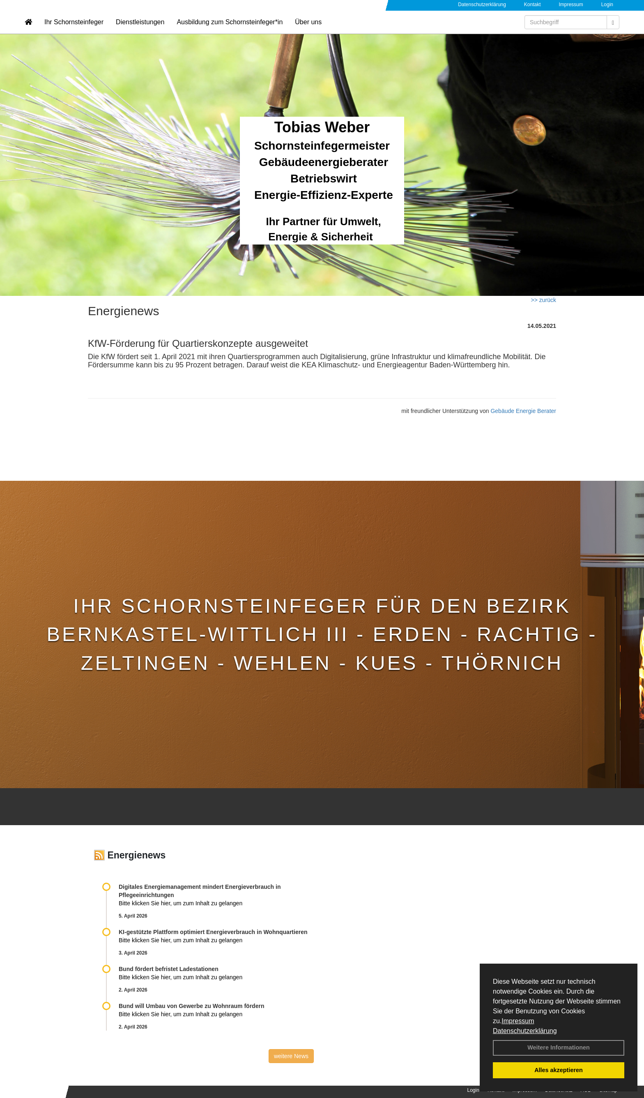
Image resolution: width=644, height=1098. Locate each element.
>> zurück (543, 300)
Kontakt (532, 4)
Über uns (308, 31)
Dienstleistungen (140, 31)
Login (607, 4)
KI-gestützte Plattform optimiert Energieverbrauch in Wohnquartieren (213, 932)
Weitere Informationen (558, 1047)
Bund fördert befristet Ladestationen (168, 969)
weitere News (291, 1056)
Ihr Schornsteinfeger (74, 31)
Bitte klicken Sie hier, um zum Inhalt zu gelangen (180, 903)
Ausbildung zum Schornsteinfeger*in (230, 31)
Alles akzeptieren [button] (558, 1070)
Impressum (517, 1020)
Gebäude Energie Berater (523, 411)
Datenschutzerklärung (525, 1030)
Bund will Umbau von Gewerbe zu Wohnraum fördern (191, 1006)
